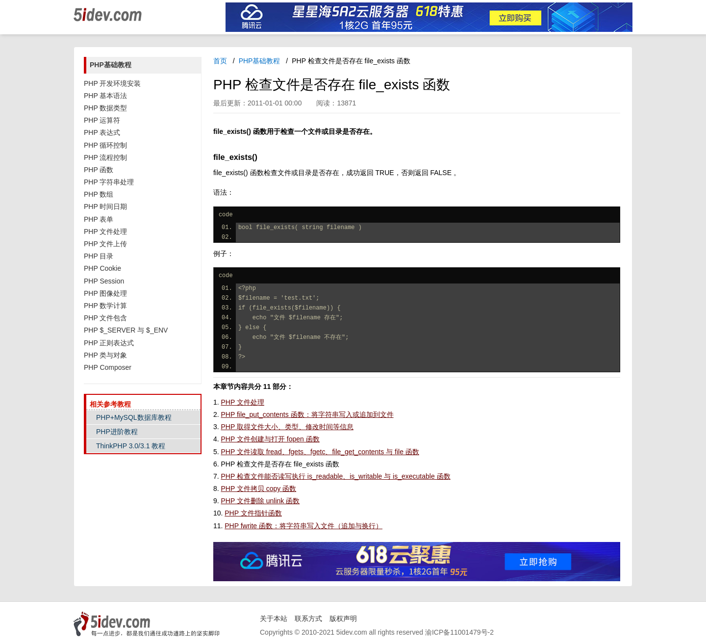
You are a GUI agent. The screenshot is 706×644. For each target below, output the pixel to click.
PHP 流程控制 (105, 157)
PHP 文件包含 (105, 318)
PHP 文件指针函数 (253, 513)
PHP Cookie (102, 268)
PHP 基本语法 (105, 96)
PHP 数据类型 (105, 108)
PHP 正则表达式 (109, 343)
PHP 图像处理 (105, 293)
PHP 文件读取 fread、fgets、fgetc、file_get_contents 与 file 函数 (320, 452)
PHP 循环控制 (105, 145)
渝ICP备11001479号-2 (459, 632)
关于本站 (273, 618)
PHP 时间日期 (105, 206)
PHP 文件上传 (105, 244)
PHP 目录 (98, 256)
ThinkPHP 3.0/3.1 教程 (130, 446)
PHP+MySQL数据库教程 (134, 417)
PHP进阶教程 (117, 432)
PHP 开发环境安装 (112, 83)
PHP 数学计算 (105, 305)
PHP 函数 (98, 170)
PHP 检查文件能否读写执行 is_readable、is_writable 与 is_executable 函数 (335, 476)
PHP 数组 (98, 194)
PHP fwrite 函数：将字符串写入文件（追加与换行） (303, 526)
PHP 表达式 (102, 132)
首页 (220, 61)
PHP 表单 (98, 219)
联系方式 (308, 618)
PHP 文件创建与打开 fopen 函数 (270, 439)
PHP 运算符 (102, 120)
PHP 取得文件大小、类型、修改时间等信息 (287, 427)
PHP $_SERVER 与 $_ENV (126, 330)
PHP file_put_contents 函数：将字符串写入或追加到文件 (307, 414)
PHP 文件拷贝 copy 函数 (258, 488)
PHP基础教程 (259, 61)
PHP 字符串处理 (109, 182)
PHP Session (104, 281)
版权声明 (343, 618)
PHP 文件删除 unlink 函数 (260, 501)
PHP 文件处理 (105, 231)
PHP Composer (107, 367)
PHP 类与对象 (105, 355)
